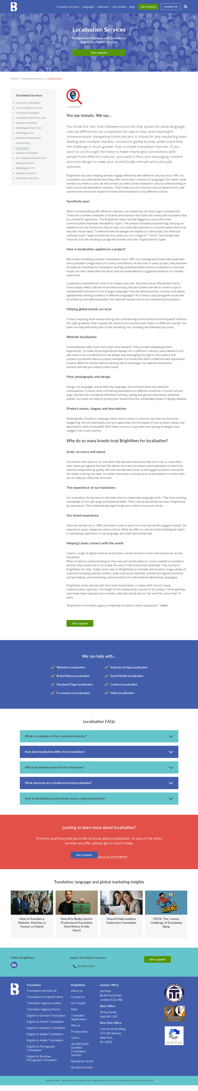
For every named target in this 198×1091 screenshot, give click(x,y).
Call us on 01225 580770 (114, 861)
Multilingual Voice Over (29, 127)
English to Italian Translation (45, 1040)
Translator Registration (79, 1023)
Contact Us (171, 6)
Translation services (67, 6)
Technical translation (27, 112)
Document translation (28, 102)
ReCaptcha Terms (82, 1067)
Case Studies (119, 6)
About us (76, 996)
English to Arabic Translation (45, 1046)
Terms (75, 1043)
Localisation (22, 148)
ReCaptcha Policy (81, 1073)
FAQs (74, 1015)
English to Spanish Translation (46, 1033)
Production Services (27, 178)
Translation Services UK (42, 996)
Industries (103, 6)
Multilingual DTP (25, 168)
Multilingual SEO (25, 132)
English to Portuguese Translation (41, 1054)
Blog (132, 6)
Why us (75, 1031)
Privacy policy (79, 1037)
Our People (78, 1009)
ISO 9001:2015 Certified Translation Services (80, 1055)
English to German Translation (46, 1021)
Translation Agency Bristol (43, 1015)
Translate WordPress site (31, 117)
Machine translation (27, 153)
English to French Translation (45, 1027)
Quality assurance (26, 173)
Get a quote (148, 6)
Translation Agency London (44, 1009)
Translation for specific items (45, 1002)
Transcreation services (29, 107)
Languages (88, 6)
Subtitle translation (26, 122)
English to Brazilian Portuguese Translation (42, 1064)
